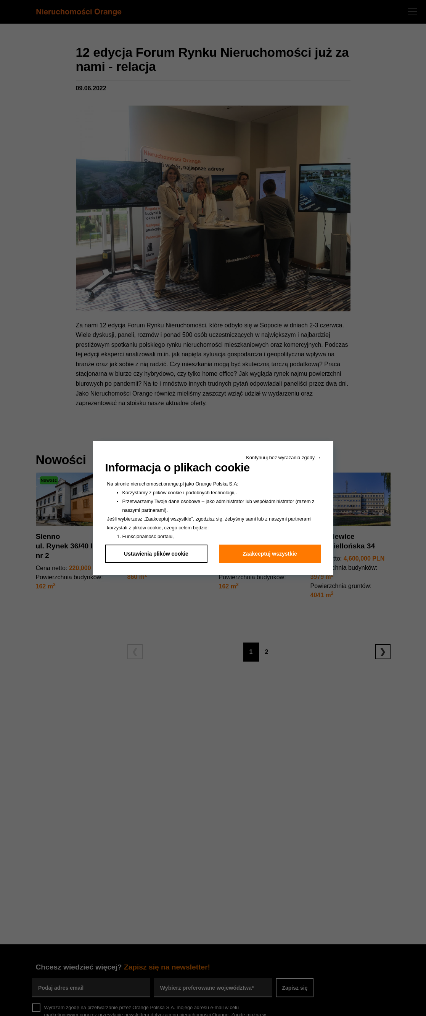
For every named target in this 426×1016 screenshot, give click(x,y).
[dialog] (213, 508)
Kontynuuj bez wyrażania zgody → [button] (283, 457)
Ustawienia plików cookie (156, 554)
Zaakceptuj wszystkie (270, 554)
